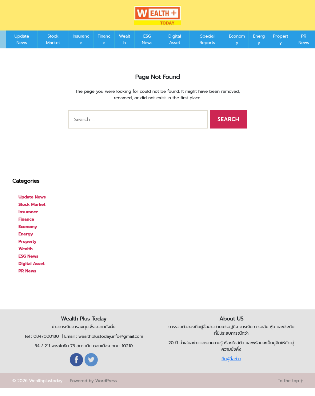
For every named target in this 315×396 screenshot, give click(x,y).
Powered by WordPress (93, 389)
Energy (259, 47)
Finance (104, 47)
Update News (21, 47)
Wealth (124, 47)
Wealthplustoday (45, 389)
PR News (303, 47)
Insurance (81, 47)
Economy (237, 47)
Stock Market (53, 47)
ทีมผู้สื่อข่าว (231, 367)
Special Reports (207, 47)
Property (280, 47)
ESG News (147, 47)
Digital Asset (174, 47)
